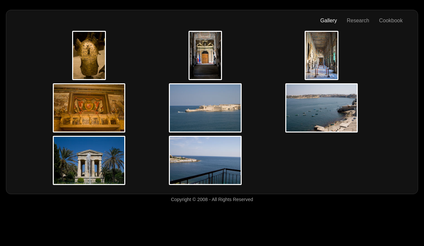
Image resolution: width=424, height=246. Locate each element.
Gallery (328, 20)
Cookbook (391, 20)
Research (358, 20)
